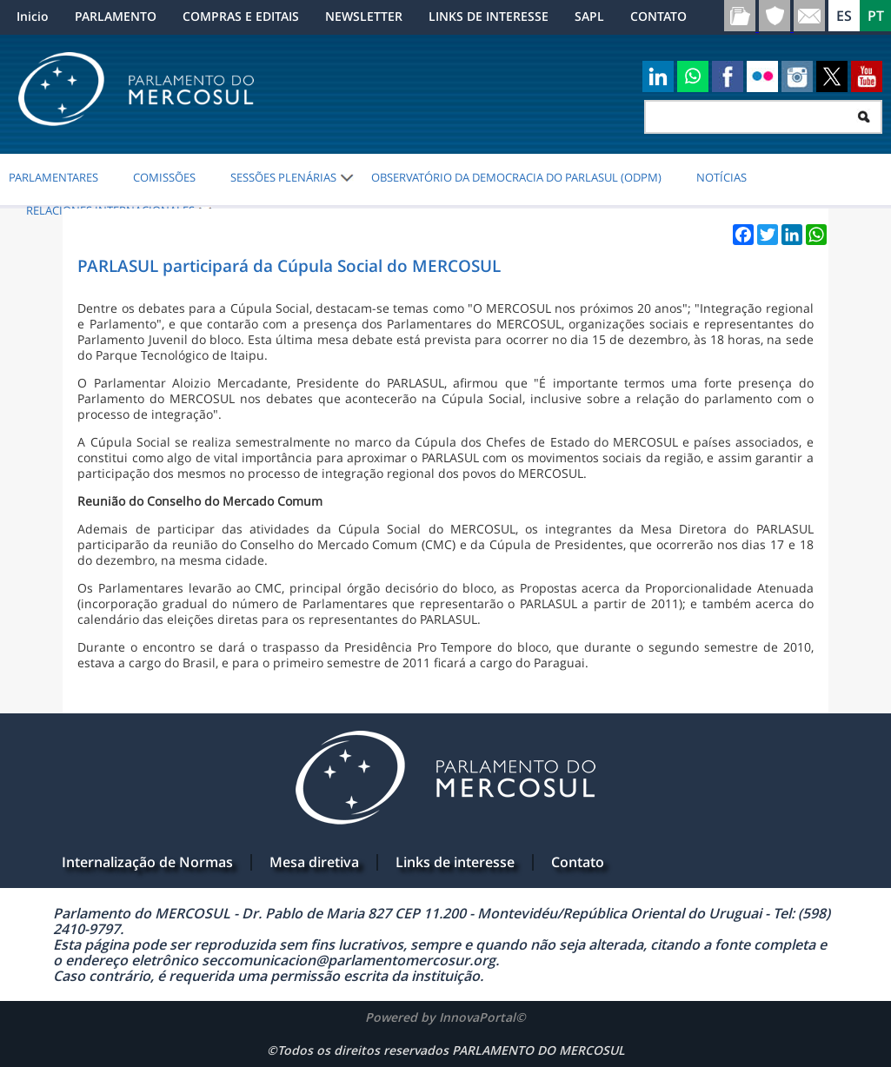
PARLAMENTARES (53, 177)
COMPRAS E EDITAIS (241, 16)
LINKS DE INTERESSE (489, 16)
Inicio (33, 16)
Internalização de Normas (147, 861)
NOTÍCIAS (721, 177)
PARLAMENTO (115, 16)
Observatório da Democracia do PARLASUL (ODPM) (516, 177)
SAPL (589, 16)
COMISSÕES (164, 177)
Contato (577, 861)
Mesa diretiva (314, 861)
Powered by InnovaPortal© (445, 1017)
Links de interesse (455, 861)
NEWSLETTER (363, 16)
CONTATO (658, 16)
